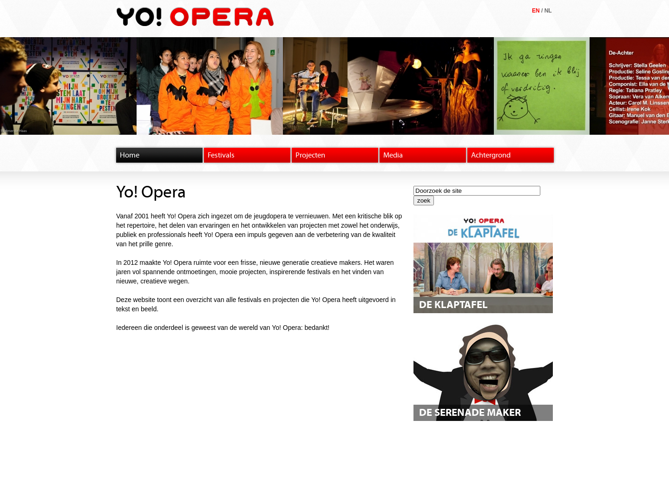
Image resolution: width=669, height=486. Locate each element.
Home (129, 155)
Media (393, 155)
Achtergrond (491, 155)
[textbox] (476, 191)
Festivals (221, 155)
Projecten (310, 155)
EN (536, 10)
